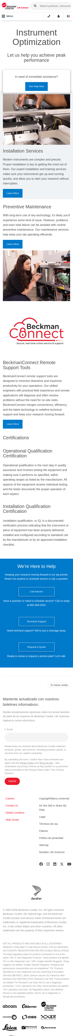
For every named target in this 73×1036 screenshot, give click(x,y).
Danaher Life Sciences (52, 852)
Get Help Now (36, 86)
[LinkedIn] (54, 864)
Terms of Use (46, 763)
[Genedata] (10, 1018)
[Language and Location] (68, 16)
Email (9, 729)
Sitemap (43, 845)
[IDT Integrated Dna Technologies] (49, 1018)
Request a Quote (36, 647)
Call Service (36, 591)
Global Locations (15, 812)
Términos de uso (48, 823)
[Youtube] (69, 864)
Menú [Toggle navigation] (7, 16)
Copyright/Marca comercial (54, 798)
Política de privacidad (51, 838)
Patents (43, 830)
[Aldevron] (29, 1007)
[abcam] (10, 1006)
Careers (10, 798)
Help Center (12, 819)
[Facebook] (41, 864)
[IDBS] (29, 1018)
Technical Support (36, 621)
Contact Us (12, 805)
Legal (42, 816)
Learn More (12, 193)
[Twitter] (62, 864)
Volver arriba (59, 685)
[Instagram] (48, 864)
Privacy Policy (27, 763)
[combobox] (51, 6)
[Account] (58, 16)
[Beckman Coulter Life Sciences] (49, 1006)
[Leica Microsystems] (10, 1028)
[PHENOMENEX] (49, 1028)
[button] (35, 6)
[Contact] (49, 16)
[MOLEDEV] (29, 1028)
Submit (12, 781)
